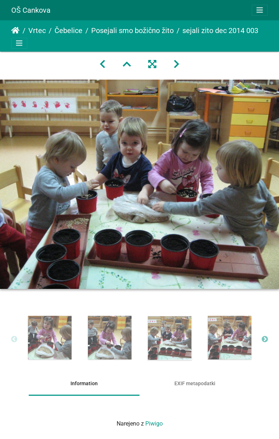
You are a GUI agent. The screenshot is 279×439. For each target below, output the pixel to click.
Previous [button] (14, 339)
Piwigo (154, 423)
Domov (15, 30)
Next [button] (264, 339)
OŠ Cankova (30, 10)
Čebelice (68, 30)
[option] (50, 337)
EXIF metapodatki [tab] (194, 383)
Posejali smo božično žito (132, 30)
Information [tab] (84, 383)
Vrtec (37, 30)
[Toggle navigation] (260, 10)
